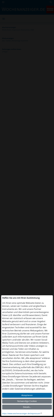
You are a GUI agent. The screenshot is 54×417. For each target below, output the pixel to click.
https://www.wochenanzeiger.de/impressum (21, 413)
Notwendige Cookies (27, 401)
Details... (27, 407)
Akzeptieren (27, 395)
